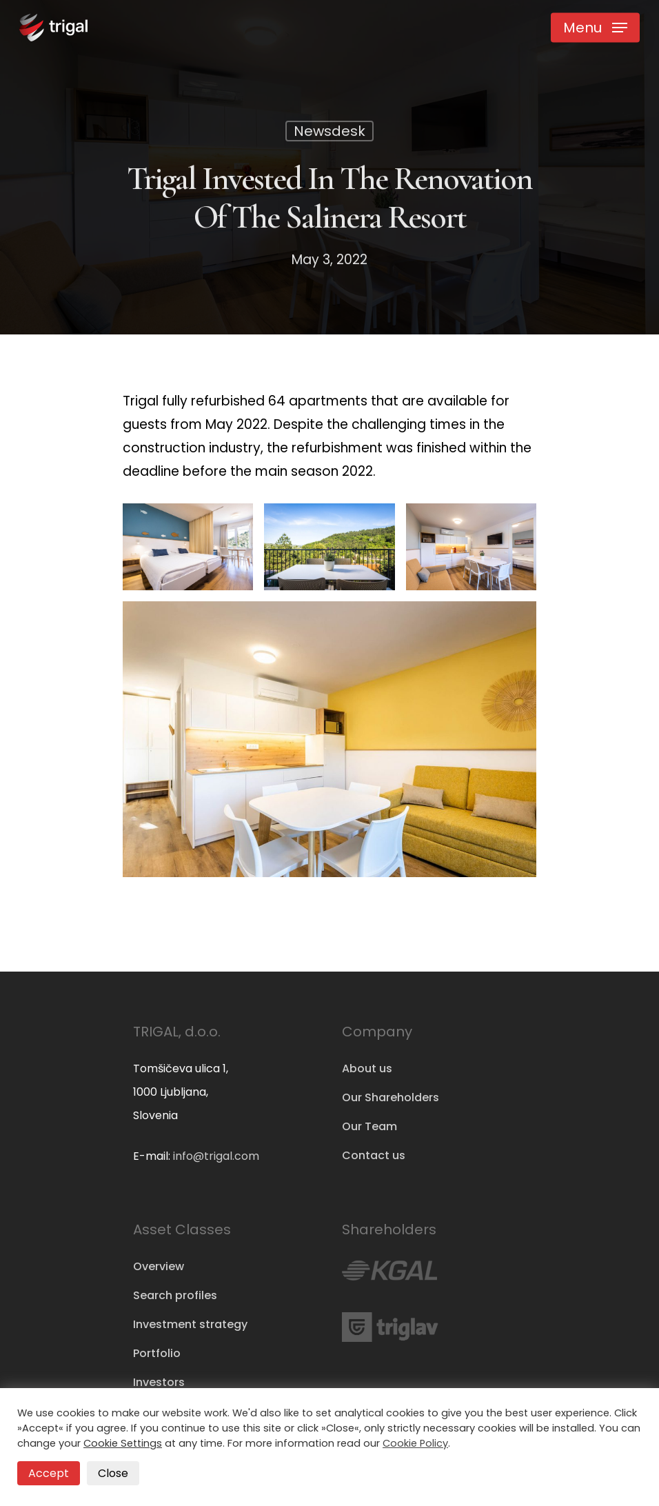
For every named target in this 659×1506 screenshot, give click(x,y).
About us (367, 1068)
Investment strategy (190, 1324)
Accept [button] (48, 1473)
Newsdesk (329, 133)
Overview (158, 1266)
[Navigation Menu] (595, 27)
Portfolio (157, 1353)
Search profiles (175, 1295)
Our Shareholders (390, 1097)
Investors (159, 1382)
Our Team (369, 1126)
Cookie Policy (415, 1443)
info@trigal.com (216, 1156)
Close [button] (113, 1473)
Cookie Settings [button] (122, 1443)
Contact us (373, 1155)
